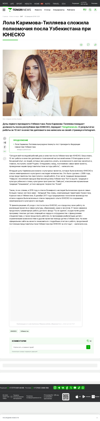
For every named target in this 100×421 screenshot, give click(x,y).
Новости (38, 10)
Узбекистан (24, 331)
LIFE (12, 4)
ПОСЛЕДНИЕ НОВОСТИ (11, 418)
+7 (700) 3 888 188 (41, 388)
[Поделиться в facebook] (5, 147)
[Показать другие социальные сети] (5, 151)
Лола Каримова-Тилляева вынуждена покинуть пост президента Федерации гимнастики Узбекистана (47, 145)
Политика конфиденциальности (33, 397)
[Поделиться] (95, 45)
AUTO (47, 4)
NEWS (5, 3)
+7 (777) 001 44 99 (16, 388)
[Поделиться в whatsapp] (5, 138)
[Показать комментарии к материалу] (5, 159)
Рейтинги (71, 10)
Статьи (47, 10)
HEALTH (28, 4)
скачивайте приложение (48, 397)
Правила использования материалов (18, 396)
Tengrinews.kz (69, 127)
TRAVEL (56, 4)
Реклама (94, 3)
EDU (64, 4)
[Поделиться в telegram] (5, 143)
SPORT (19, 4)
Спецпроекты (58, 10)
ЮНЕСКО (14, 331)
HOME (37, 4)
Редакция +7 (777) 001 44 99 (80, 3)
